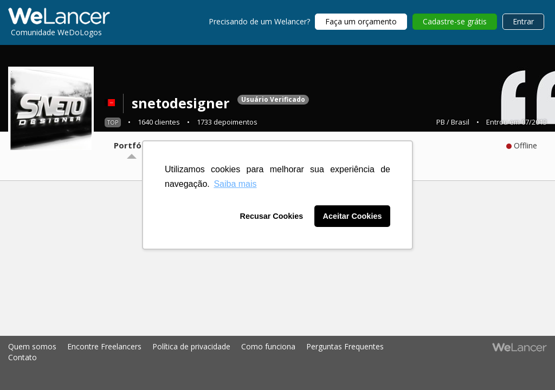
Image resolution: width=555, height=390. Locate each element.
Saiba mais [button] (235, 183)
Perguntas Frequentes (345, 346)
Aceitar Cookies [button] (352, 216)
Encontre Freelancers (104, 346)
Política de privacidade (191, 346)
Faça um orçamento (361, 21)
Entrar (523, 21)
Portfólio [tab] (132, 145)
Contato (22, 357)
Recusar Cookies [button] (272, 216)
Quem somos (32, 346)
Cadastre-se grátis (455, 21)
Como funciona (268, 346)
